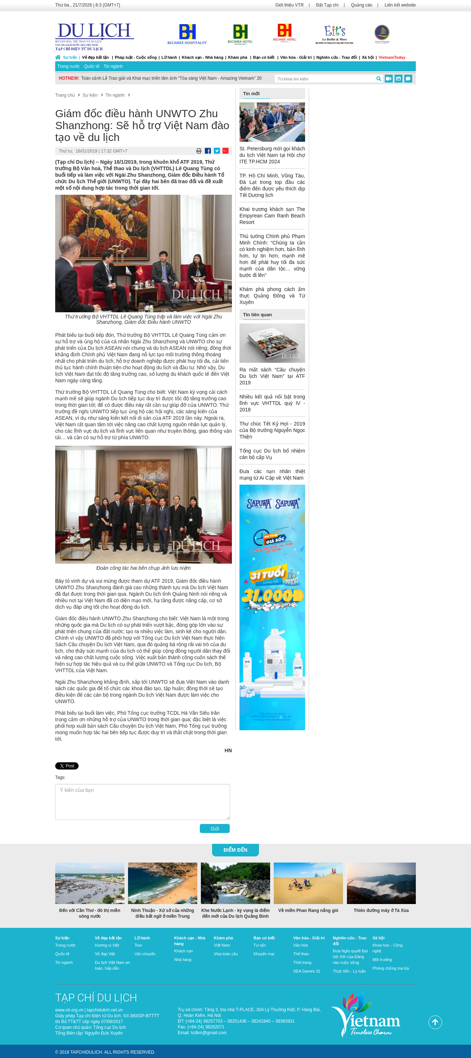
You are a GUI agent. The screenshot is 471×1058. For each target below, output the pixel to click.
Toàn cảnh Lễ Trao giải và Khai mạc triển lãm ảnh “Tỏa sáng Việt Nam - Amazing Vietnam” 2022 (174, 78)
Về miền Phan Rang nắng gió (308, 910)
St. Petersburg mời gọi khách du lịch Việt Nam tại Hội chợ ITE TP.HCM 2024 (272, 155)
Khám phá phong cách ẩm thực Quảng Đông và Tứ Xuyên (272, 295)
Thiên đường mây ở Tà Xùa (381, 910)
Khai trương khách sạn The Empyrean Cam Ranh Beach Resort (272, 215)
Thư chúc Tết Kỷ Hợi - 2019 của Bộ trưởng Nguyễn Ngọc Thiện (272, 430)
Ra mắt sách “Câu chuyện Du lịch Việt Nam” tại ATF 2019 (272, 376)
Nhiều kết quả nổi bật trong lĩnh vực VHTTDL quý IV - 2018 (272, 403)
